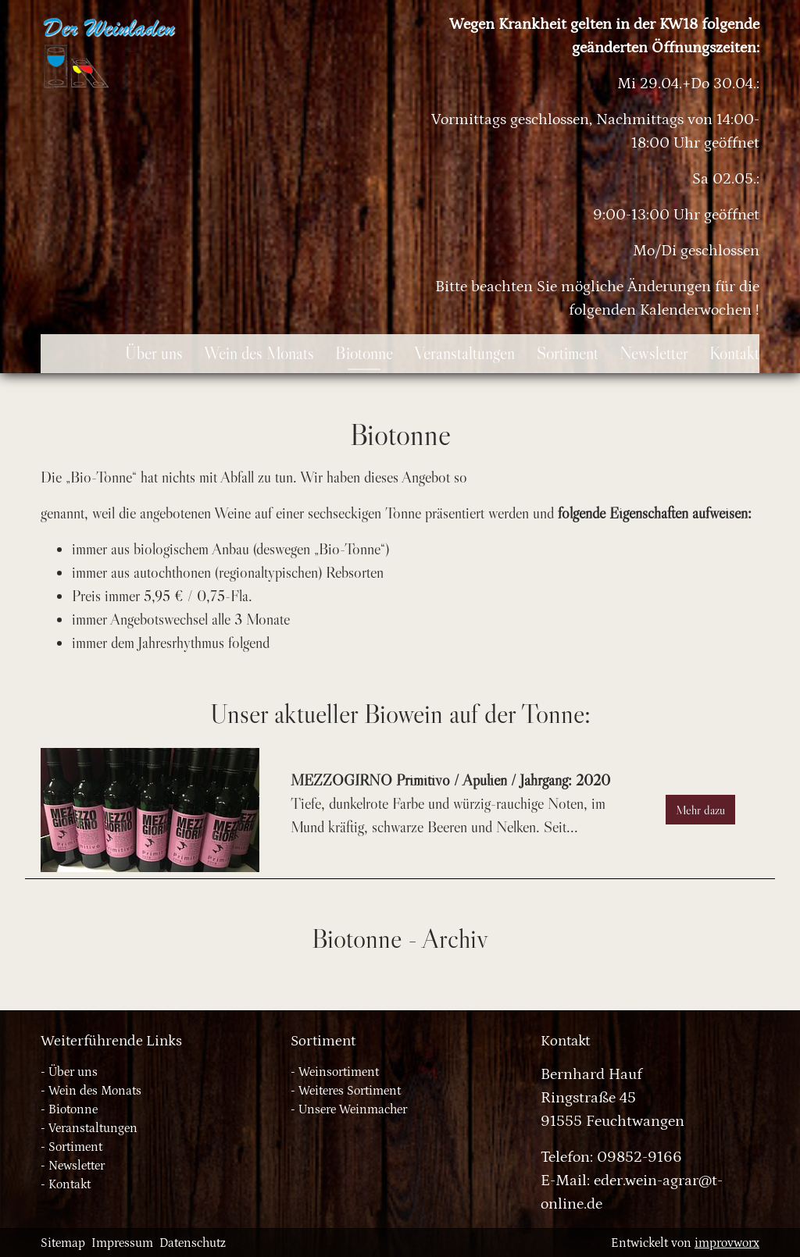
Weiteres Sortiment (349, 1091)
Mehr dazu (700, 809)
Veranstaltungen (93, 1128)
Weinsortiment (338, 1072)
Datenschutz (192, 1243)
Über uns (73, 1072)
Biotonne (73, 1109)
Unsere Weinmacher (352, 1109)
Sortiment (75, 1147)
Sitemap (63, 1243)
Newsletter (76, 1166)
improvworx (727, 1243)
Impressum (122, 1243)
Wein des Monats (94, 1091)
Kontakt (69, 1184)
